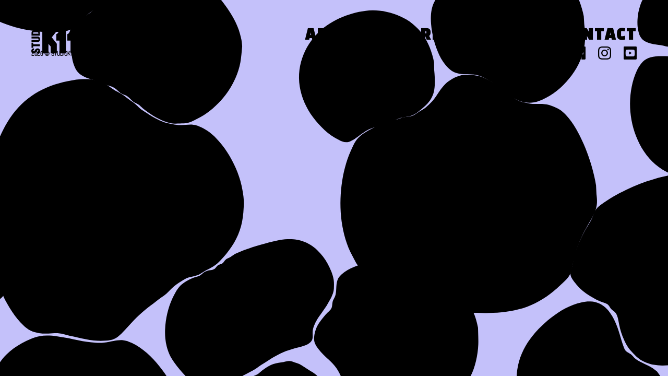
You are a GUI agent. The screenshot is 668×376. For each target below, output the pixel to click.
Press (501, 36)
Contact (598, 36)
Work (418, 36)
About (333, 36)
